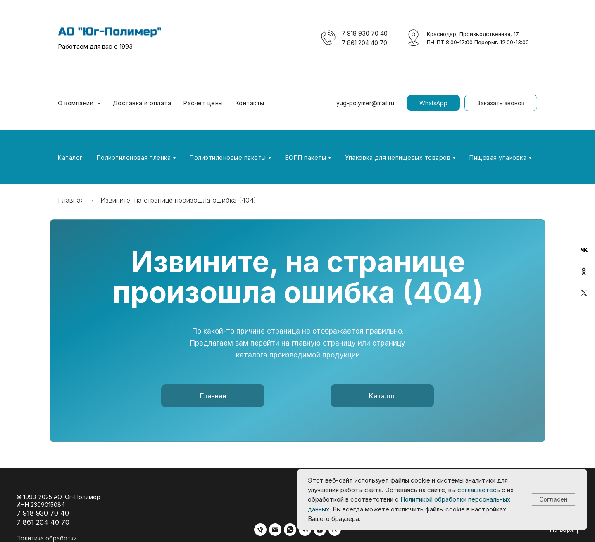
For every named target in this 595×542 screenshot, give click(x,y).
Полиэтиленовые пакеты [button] (228, 157)
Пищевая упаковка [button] (497, 157)
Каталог (70, 157)
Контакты (250, 103)
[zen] (320, 529)
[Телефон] (260, 529)
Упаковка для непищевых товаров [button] (397, 157)
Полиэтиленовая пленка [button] (134, 157)
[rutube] (334, 529)
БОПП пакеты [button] (305, 157)
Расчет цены (203, 103)
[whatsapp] (290, 529)
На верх (564, 530)
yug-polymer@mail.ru (365, 103)
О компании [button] (76, 103)
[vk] (305, 529)
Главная (71, 200)
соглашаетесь (478, 490)
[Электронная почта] (275, 529)
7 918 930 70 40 (365, 33)
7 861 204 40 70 (364, 43)
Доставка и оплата (142, 103)
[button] (500, 103)
